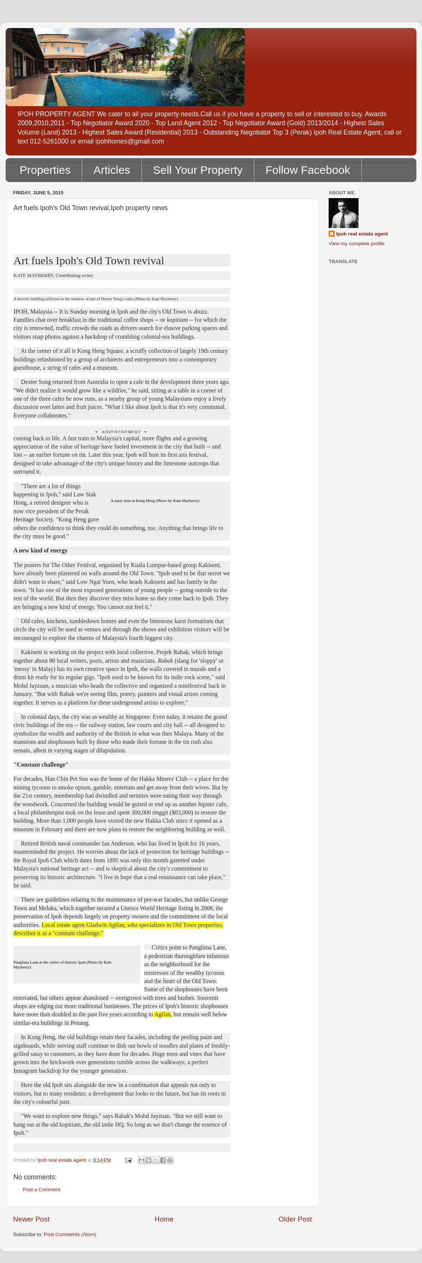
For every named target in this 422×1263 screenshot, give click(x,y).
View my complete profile (357, 243)
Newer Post (31, 1219)
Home (164, 1219)
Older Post (295, 1219)
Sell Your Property (198, 170)
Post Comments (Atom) (70, 1234)
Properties (45, 170)
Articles (111, 170)
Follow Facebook (308, 170)
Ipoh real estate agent (362, 234)
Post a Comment (41, 1189)
